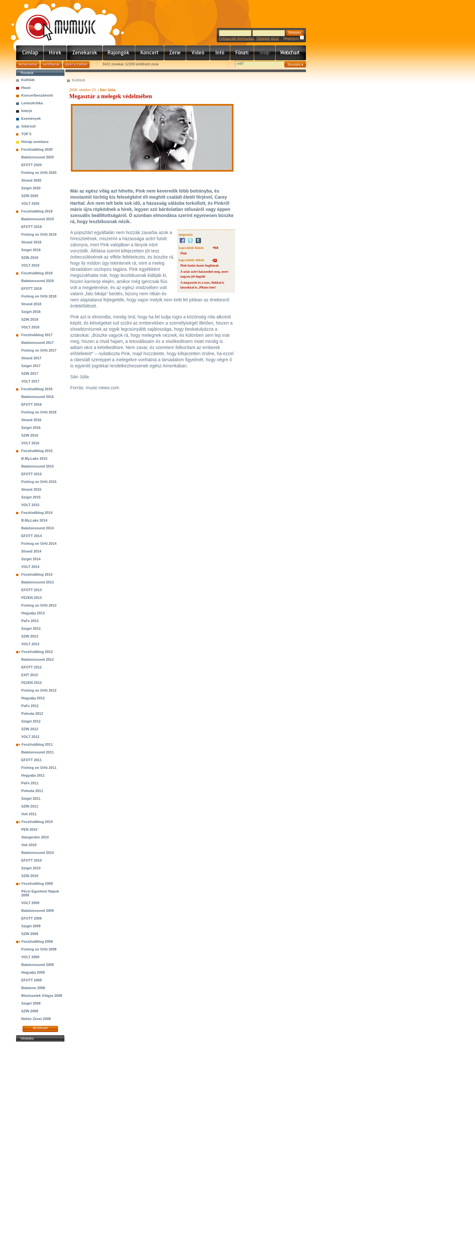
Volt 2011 (29, 814)
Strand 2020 (31, 180)
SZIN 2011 (29, 806)
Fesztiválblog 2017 (36, 335)
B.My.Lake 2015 (34, 458)
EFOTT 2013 (31, 590)
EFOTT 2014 (31, 536)
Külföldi (27, 80)
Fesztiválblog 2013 (36, 574)
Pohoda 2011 (32, 791)
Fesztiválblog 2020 (36, 149)
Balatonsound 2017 (37, 343)
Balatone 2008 (33, 988)
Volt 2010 (29, 845)
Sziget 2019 (31, 250)
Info (220, 52)
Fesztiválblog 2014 (36, 513)
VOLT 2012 (30, 737)
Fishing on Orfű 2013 (38, 605)
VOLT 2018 (30, 327)
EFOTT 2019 (31, 227)
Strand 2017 (31, 358)
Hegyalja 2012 (33, 698)
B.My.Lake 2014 (34, 520)
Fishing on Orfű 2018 (38, 296)
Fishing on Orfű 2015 (38, 482)
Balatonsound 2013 (37, 582)
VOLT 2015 (30, 505)
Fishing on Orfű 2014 (38, 543)
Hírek (55, 52)
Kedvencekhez (28, 64)
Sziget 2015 (31, 497)
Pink (183, 253)
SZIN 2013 (29, 636)
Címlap (30, 52)
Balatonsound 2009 (37, 910)
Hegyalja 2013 (33, 613)
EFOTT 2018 (31, 288)
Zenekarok (85, 52)
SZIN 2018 (29, 319)
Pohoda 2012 (32, 713)
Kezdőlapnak (51, 64)
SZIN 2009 (29, 934)
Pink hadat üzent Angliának (199, 265)
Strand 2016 (31, 420)
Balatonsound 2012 (37, 659)
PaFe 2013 (30, 621)
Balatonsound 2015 (37, 466)
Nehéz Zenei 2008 (36, 1019)
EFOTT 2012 (31, 667)
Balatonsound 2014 (37, 528)
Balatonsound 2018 (37, 281)
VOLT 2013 (30, 644)
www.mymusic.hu (55, 21)
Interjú (26, 111)
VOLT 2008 (30, 957)
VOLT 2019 (30, 265)
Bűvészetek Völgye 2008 (41, 995)
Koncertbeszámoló (37, 95)
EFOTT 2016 (31, 404)
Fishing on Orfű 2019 (38, 234)
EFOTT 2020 (31, 165)
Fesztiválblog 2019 (36, 211)
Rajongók (119, 52)
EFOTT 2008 (31, 980)
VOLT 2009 (30, 903)
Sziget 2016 (31, 428)
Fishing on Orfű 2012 (38, 690)
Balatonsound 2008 (37, 965)
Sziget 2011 (31, 798)
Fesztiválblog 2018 (36, 273)
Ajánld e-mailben (76, 64)
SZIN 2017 (29, 373)
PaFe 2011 (30, 783)
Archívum (40, 1028)
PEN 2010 (29, 829)
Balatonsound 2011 (37, 752)
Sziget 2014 (31, 559)
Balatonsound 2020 (37, 157)
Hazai (26, 88)
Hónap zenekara (34, 142)
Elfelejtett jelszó (268, 38)
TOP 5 (26, 134)
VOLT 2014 (30, 567)
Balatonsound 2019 (37, 219)
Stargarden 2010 (35, 837)
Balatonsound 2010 (37, 853)
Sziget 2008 (31, 1003)
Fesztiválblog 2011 (37, 744)
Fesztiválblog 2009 (37, 883)
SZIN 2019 (29, 258)
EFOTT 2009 (31, 918)
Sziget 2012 (31, 721)
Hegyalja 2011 (33, 775)
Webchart (291, 52)
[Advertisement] (40, 1139)
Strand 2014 (31, 551)
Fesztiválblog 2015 (36, 451)
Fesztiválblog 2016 (36, 389)
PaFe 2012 (30, 706)
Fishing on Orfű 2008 (38, 949)
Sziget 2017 (31, 366)
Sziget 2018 (31, 312)
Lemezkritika (32, 103)
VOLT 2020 (30, 203)
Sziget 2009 (31, 926)
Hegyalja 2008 (33, 972)
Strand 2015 (31, 489)
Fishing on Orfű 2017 (38, 350)
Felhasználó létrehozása (236, 38)
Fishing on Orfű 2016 (38, 412)
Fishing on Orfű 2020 (38, 173)
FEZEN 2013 (31, 598)
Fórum (242, 52)
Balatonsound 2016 (37, 397)
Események (31, 118)
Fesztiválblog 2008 (37, 941)
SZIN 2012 (29, 729)
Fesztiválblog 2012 (37, 652)
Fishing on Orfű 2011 (38, 768)
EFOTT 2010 (31, 860)
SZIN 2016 (29, 435)
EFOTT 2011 (31, 760)
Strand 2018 (31, 304)
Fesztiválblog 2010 (37, 822)
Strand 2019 (31, 242)
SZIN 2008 (29, 1011)
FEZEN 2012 (31, 683)
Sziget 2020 (31, 188)
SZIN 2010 (29, 876)
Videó (198, 52)
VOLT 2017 (30, 381)
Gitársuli (28, 126)
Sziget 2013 (31, 628)
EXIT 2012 (29, 675)
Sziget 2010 (31, 868)
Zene (175, 52)
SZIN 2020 (29, 196)
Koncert (149, 52)
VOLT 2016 (30, 443)
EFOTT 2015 (31, 474)
